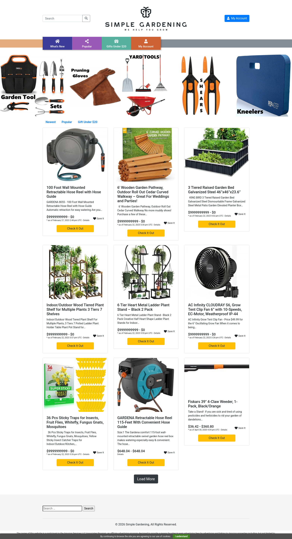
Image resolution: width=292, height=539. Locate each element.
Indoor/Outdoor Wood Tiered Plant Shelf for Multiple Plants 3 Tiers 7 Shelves (75, 309)
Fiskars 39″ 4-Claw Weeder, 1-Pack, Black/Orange (212, 403)
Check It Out (75, 228)
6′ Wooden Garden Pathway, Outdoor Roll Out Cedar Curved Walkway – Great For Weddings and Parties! (143, 194)
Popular (67, 122)
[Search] (62, 18)
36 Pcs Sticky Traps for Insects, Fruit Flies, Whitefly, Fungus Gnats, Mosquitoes (75, 422)
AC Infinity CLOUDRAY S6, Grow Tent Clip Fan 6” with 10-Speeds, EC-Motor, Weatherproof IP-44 (215, 309)
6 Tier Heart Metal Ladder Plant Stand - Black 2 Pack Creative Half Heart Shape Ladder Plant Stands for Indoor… (144, 319)
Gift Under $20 (87, 122)
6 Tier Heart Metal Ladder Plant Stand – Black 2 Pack (143, 307)
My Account (237, 18)
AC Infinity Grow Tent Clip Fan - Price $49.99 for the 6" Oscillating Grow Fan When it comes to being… (215, 323)
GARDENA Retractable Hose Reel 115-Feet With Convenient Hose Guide (144, 422)
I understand (181, 536)
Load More (146, 479)
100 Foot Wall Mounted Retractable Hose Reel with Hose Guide (74, 192)
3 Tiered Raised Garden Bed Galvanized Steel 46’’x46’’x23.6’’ (214, 189)
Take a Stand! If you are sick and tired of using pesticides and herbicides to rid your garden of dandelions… (215, 415)
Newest (51, 122)
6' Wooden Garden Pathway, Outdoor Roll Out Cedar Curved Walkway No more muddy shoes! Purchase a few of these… (144, 210)
